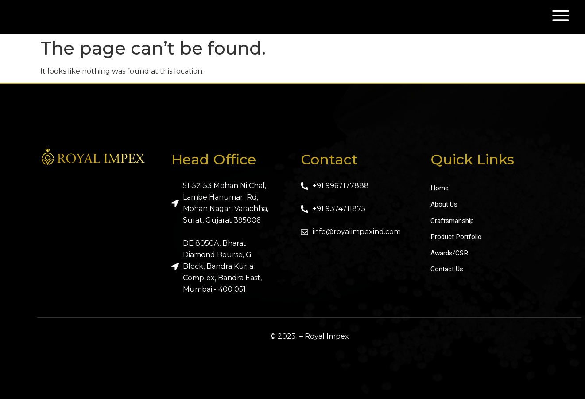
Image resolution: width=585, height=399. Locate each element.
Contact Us (447, 272)
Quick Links (472, 159)
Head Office (213, 159)
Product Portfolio (457, 239)
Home (439, 188)
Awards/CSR (450, 255)
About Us (444, 205)
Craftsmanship (453, 222)
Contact (329, 159)
